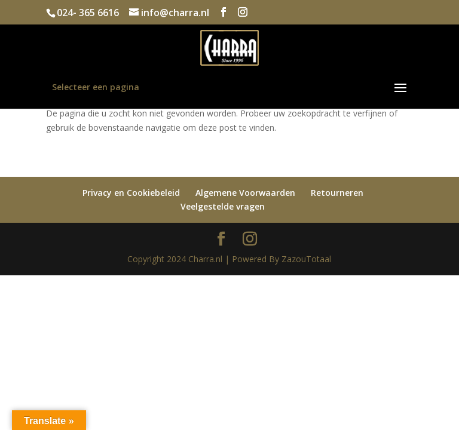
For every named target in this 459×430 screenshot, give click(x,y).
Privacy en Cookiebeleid (131, 192)
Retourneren (337, 192)
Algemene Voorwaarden (245, 192)
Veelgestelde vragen (222, 206)
